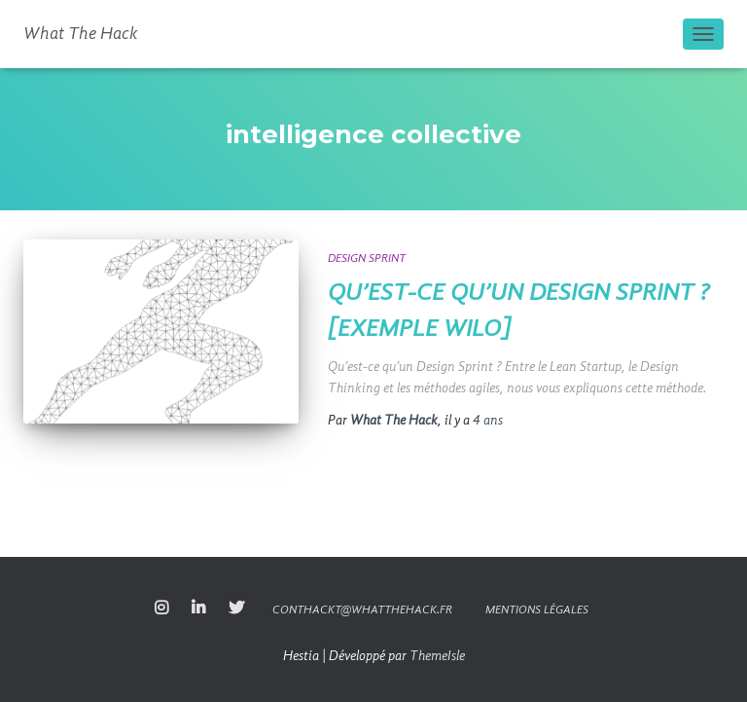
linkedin (198, 608)
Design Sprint (367, 259)
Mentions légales (536, 610)
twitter (236, 608)
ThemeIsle (437, 656)
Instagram (161, 608)
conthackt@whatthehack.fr (362, 610)
